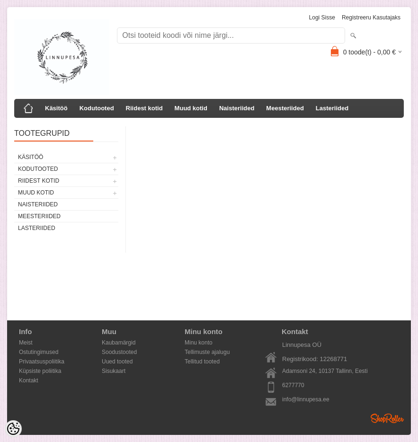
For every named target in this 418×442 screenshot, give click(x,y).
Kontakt (28, 380)
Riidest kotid (144, 108)
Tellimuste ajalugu (207, 352)
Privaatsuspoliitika (41, 361)
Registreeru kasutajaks (371, 17)
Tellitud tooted (202, 361)
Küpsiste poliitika (40, 371)
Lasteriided (332, 108)
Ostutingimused (38, 352)
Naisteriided (236, 108)
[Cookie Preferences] (13, 428)
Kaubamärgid (118, 342)
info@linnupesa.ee (305, 399)
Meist (26, 342)
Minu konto (199, 342)
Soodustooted (119, 352)
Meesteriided (284, 108)
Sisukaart (113, 371)
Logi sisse (322, 17)
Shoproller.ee (387, 418)
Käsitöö (56, 108)
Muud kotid (191, 108)
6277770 (293, 385)
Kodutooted (97, 108)
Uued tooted (117, 361)
